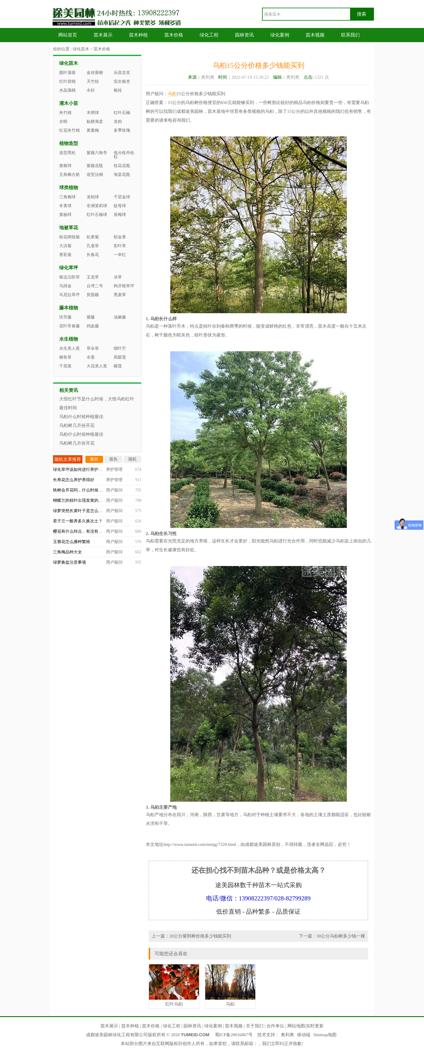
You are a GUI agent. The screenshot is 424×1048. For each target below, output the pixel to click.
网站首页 (67, 34)
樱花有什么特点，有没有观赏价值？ (86, 531)
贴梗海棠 (95, 121)
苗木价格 (173, 34)
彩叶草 (120, 246)
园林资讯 (244, 34)
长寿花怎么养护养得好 (73, 480)
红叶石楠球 (97, 214)
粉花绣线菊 (69, 237)
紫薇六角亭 (97, 153)
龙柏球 (93, 197)
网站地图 (296, 1026)
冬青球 (65, 206)
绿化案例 (279, 34)
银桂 (118, 90)
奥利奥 (287, 1034)
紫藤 (91, 317)
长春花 (93, 254)
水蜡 (63, 121)
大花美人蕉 (97, 366)
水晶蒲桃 (67, 90)
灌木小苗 (68, 103)
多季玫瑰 (122, 130)
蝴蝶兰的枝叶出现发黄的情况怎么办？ (88, 500)
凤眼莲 (120, 357)
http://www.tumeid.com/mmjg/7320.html (199, 844)
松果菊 (93, 237)
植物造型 (68, 143)
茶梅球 (120, 214)
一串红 (120, 254)
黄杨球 (65, 214)
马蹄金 (65, 286)
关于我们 (255, 1026)
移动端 (303, 1034)
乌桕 (172, 93)
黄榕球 (65, 166)
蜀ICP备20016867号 (234, 1034)
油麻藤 (120, 317)
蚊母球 (120, 206)
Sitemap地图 (325, 1034)
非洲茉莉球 (97, 206)
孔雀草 (93, 246)
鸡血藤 (93, 326)
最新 (94, 459)
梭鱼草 (65, 357)
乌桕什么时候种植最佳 (81, 416)
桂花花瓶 (122, 166)
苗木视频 (315, 34)
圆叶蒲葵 (67, 72)
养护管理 (114, 469)
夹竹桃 (65, 112)
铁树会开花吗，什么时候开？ (80, 490)
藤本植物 (68, 307)
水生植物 (68, 338)
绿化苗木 (81, 49)
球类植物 (68, 187)
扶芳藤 (65, 317)
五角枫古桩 (69, 174)
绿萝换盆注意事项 (69, 562)
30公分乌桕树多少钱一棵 (341, 936)
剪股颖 (93, 295)
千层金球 (122, 197)
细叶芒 (120, 348)
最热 (113, 459)
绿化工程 (209, 34)
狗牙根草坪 (124, 286)
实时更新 (315, 1026)
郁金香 (120, 237)
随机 (132, 459)
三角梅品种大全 (67, 552)
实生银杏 (122, 81)
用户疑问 (114, 490)
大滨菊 (65, 246)
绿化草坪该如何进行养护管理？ (82, 469)
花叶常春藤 (69, 326)
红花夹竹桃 (69, 130)
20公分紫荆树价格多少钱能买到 (200, 936)
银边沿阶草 (69, 277)
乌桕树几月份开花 (77, 425)
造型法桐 (95, 174)
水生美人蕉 (69, 348)
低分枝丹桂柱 (124, 155)
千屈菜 (65, 366)
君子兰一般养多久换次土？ (77, 521)
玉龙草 (93, 277)
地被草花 (68, 227)
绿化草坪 (68, 267)
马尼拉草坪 (69, 295)
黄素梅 (93, 130)
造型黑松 (67, 153)
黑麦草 (120, 295)
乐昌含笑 (122, 72)
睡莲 (118, 366)
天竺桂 (93, 81)
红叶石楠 (122, 112)
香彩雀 (65, 254)
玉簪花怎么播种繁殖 (71, 541)
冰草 (118, 277)
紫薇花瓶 (95, 166)
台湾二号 (95, 286)
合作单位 (275, 1026)
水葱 (91, 357)
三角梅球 (67, 197)
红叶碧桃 (67, 81)
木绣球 (93, 112)
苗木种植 (138, 34)
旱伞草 (93, 348)
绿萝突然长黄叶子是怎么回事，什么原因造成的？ (98, 511)
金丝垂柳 (95, 72)
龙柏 (118, 121)
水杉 (91, 90)
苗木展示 (103, 34)
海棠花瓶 (122, 174)
